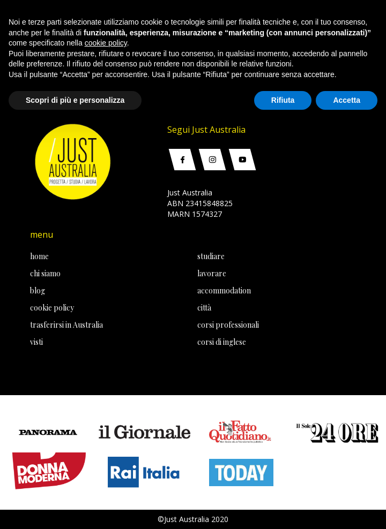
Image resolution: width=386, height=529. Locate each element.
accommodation (224, 290)
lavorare (211, 273)
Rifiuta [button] (283, 100)
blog (37, 290)
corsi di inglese (221, 342)
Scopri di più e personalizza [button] (75, 100)
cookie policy (52, 308)
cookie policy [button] (106, 43)
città (204, 308)
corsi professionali (228, 325)
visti (36, 342)
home (39, 256)
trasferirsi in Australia (66, 325)
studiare (211, 256)
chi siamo (45, 273)
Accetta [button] (346, 100)
